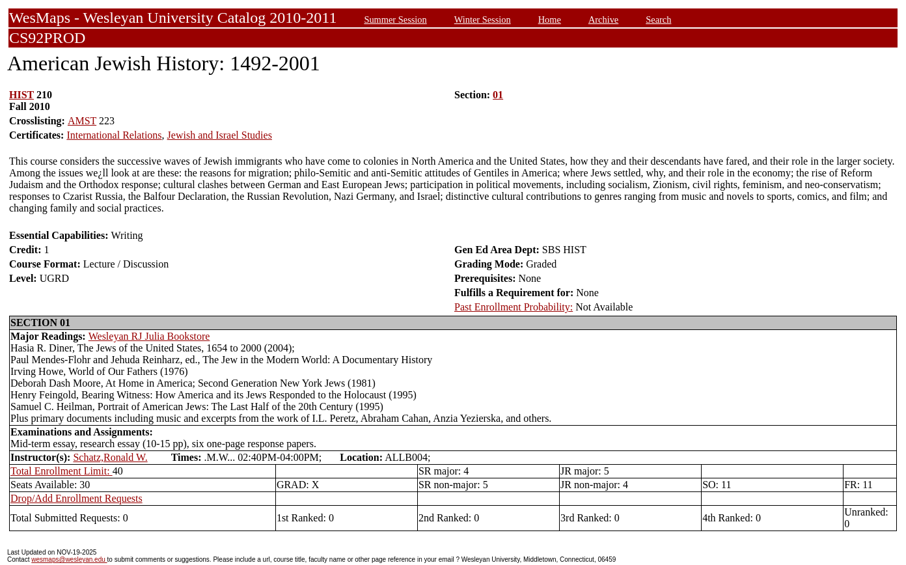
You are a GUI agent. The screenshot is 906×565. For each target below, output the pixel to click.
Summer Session (395, 19)
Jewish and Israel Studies (219, 135)
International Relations (113, 135)
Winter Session (482, 19)
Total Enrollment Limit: (61, 470)
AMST (82, 120)
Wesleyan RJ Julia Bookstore (149, 336)
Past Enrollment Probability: (513, 306)
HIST (21, 94)
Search (658, 19)
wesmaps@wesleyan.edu (69, 559)
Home (549, 19)
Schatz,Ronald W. (110, 457)
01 (498, 94)
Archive (603, 19)
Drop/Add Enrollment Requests (76, 498)
